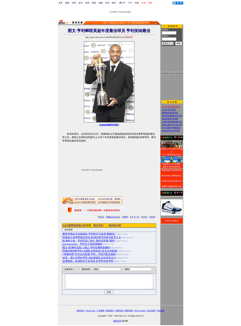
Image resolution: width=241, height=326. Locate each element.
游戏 (87, 3)
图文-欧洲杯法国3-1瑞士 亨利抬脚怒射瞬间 (86, 247)
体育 (74, 3)
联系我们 (110, 310)
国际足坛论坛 (113, 217)
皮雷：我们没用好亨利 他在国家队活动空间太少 (89, 257)
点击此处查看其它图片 (109, 125)
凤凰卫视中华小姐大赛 (172, 125)
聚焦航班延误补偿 (170, 113)
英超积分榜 (114, 225)
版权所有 (117, 321)
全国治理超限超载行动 (172, 122)
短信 (107, 3)
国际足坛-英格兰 (118, 23)
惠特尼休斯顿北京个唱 (172, 116)
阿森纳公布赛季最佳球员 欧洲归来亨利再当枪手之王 (92, 237)
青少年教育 (167, 128)
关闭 (152, 217)
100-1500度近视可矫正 (86, 202)
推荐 (125, 217)
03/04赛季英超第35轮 (138, 23)
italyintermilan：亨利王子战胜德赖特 (82, 244)
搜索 (101, 3)
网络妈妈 (176, 128)
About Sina (90, 310)
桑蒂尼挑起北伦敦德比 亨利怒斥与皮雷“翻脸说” (89, 234)
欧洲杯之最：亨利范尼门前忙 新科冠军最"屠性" (89, 240)
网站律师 (129, 310)
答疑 (137, 3)
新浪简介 (81, 310)
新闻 (67, 3)
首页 (61, 3)
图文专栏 (98, 225)
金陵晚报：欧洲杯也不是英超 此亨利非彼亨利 (88, 261)
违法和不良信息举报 (171, 131)
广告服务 (101, 310)
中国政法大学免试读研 (110, 202)
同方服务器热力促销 (85, 199)
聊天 (114, 3)
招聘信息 (119, 310)
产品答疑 (160, 310)
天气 (130, 3)
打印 (144, 217)
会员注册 (151, 310)
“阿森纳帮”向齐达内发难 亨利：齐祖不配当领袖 (89, 254)
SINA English (139, 310)
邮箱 (94, 3)
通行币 (122, 3)
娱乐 (81, 3)
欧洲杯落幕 (167, 119)
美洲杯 (175, 119)
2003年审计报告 (169, 109)
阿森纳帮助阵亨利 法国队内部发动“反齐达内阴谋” (90, 251)
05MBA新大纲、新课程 (110, 199)
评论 (101, 217)
